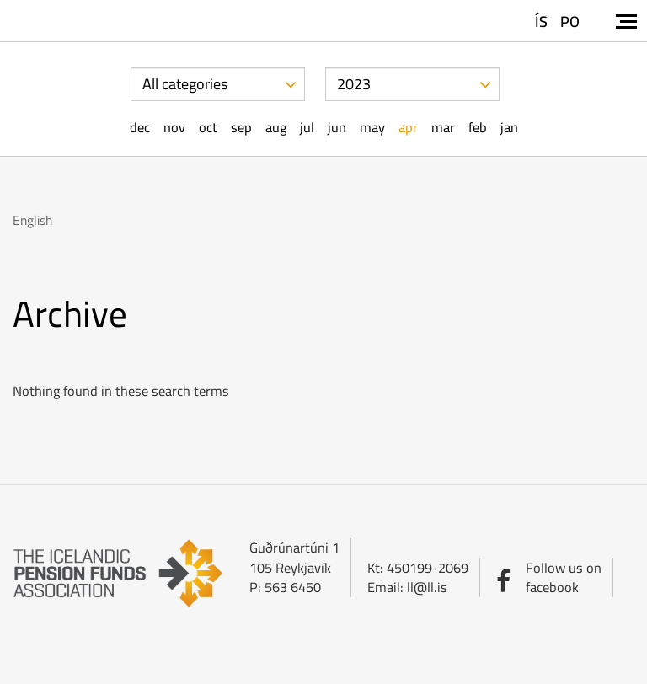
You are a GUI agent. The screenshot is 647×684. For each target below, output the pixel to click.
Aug (275, 127)
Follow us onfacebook (564, 577)
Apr (408, 127)
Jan (509, 127)
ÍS (541, 21)
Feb (477, 127)
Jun (337, 127)
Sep (241, 127)
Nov (174, 127)
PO (570, 21)
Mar (443, 127)
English (32, 220)
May (372, 127)
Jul (307, 127)
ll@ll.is (427, 587)
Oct (208, 127)
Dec (140, 127)
